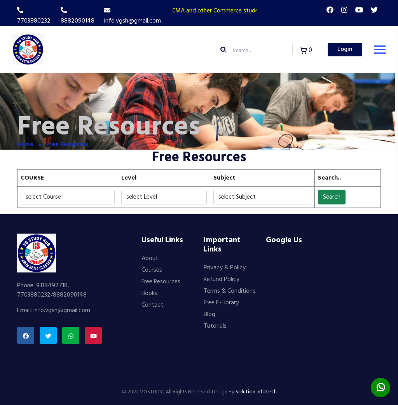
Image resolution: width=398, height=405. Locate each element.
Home (25, 144)
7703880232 (34, 16)
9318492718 (52, 286)
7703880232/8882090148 (52, 295)
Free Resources (160, 282)
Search (331, 197)
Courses (151, 270)
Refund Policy (221, 279)
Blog (209, 314)
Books (149, 293)
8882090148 (77, 16)
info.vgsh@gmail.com (132, 16)
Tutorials (215, 326)
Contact (152, 305)
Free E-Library (221, 303)
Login (345, 49)
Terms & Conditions (229, 291)
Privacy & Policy (225, 268)
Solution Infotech (256, 392)
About (149, 258)
